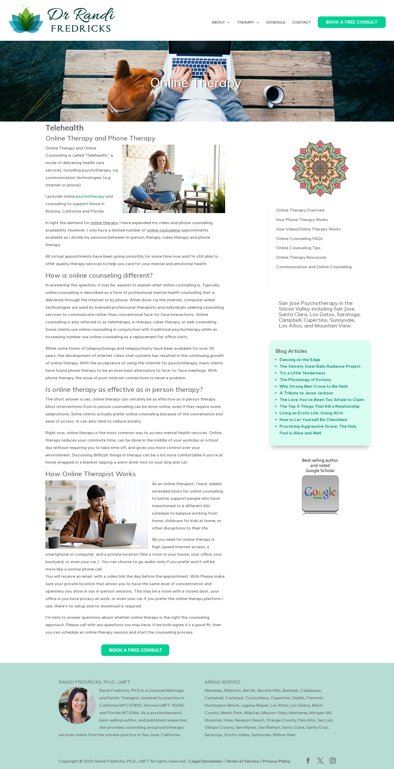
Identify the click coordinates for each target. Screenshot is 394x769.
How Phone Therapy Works (302, 219)
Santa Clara (293, 727)
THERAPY (245, 23)
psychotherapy (90, 196)
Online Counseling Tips (298, 247)
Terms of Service (242, 761)
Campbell (214, 697)
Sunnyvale (261, 734)
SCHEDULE (276, 23)
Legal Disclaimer (206, 761)
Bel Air (249, 690)
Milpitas (252, 712)
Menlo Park (231, 712)
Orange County (281, 720)
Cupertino (280, 697)
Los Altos (279, 705)
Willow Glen (284, 734)
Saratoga (213, 734)
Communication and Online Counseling (314, 266)
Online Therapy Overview (300, 210)
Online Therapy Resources (301, 257)
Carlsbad (234, 697)
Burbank (291, 690)
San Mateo (246, 727)
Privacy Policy (276, 761)
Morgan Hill (320, 712)
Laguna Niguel (254, 705)
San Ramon (269, 727)
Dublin (298, 697)
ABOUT (218, 23)
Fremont (314, 697)
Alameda (213, 690)
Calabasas (311, 690)
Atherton (232, 690)
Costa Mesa (256, 697)
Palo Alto (306, 720)
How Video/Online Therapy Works (308, 229)
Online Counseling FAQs (299, 238)
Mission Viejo (274, 712)
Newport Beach (249, 720)
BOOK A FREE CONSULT (352, 22)
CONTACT (301, 23)
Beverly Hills (269, 690)
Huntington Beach (222, 705)
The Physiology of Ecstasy (305, 379)
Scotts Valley (236, 734)
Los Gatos (300, 705)
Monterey (298, 712)
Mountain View (219, 720)
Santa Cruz (317, 727)
